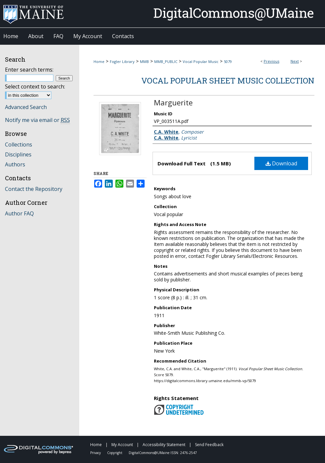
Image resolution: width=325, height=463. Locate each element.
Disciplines (18, 154)
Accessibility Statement (164, 444)
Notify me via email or (37, 120)
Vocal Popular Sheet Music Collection (227, 80)
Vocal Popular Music (201, 61)
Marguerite (173, 102)
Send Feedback (209, 444)
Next (295, 61)
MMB (144, 61)
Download (281, 163)
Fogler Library (122, 61)
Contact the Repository (33, 189)
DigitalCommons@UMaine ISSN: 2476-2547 (163, 452)
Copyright (115, 452)
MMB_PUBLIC (165, 61)
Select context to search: (35, 86)
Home (99, 61)
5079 (228, 61)
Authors (15, 164)
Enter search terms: (29, 69)
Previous (271, 61)
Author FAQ (19, 213)
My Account (122, 444)
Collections (18, 144)
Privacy (96, 452)
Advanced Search (26, 107)
